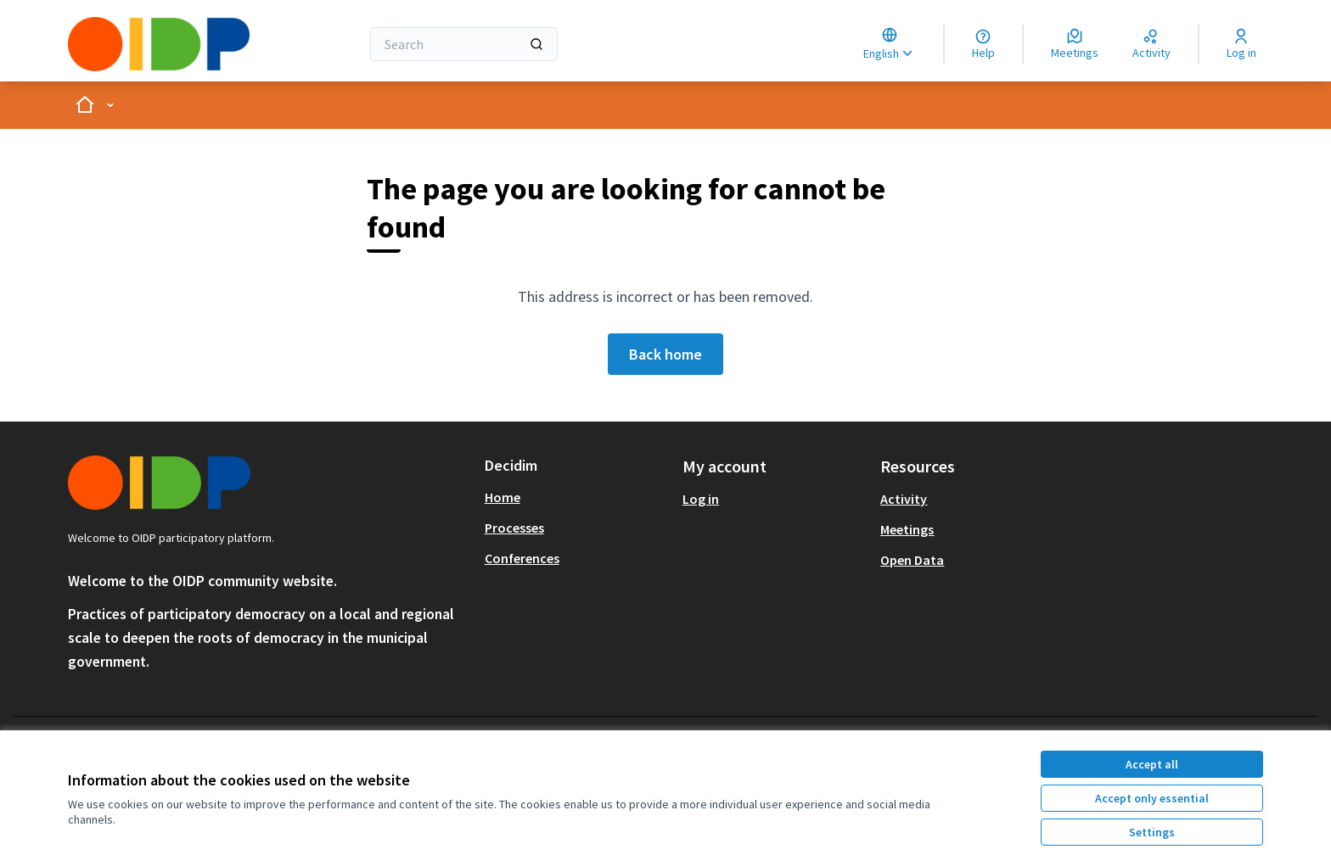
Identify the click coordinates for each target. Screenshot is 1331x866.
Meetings (907, 529)
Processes (514, 527)
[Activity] (1151, 44)
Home (502, 497)
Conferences (522, 558)
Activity (903, 498)
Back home (665, 354)
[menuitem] (577, 497)
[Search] (464, 44)
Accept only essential (1152, 798)
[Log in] (1241, 44)
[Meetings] (1074, 44)
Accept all (1152, 764)
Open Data (912, 559)
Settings (1152, 832)
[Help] (983, 44)
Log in (700, 498)
